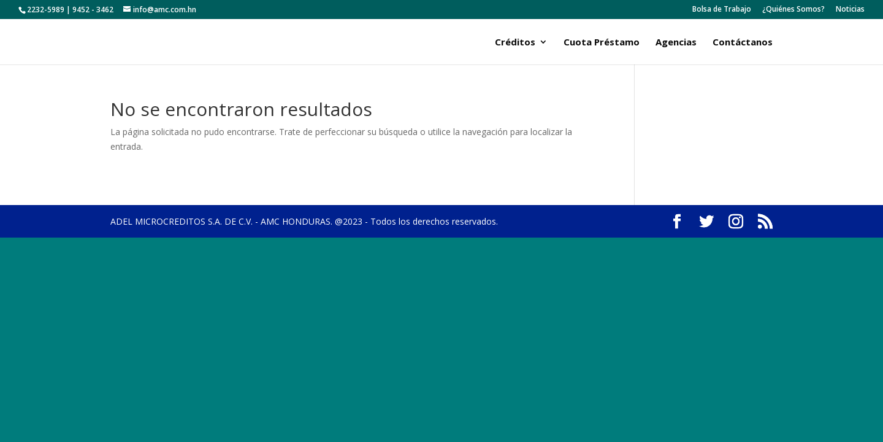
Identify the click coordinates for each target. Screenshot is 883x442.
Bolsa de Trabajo (721, 10)
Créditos (515, 42)
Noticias (850, 10)
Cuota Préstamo (602, 42)
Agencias (676, 42)
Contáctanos (743, 42)
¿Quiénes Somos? (793, 10)
